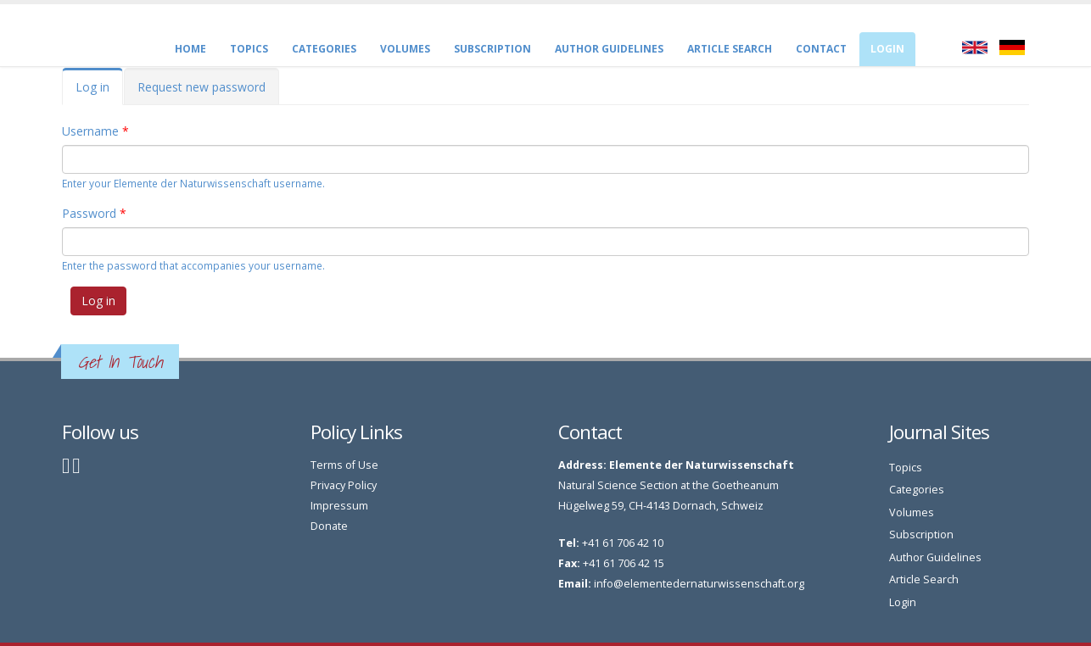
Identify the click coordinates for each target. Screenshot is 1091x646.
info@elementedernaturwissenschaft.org (699, 583)
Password (94, 213)
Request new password (201, 87)
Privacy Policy (344, 485)
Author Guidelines (609, 49)
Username (95, 131)
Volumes (405, 49)
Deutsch (1012, 47)
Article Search (729, 49)
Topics (249, 49)
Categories (324, 49)
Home (190, 49)
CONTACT (821, 49)
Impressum (339, 505)
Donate (329, 526)
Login (887, 49)
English (974, 47)
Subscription (492, 49)
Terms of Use (344, 465)
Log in (99, 92)
